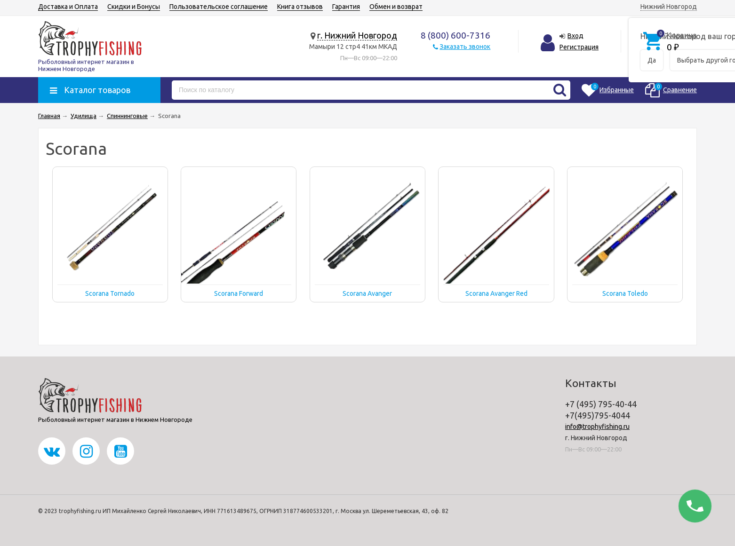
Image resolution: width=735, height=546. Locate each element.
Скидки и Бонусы (133, 6)
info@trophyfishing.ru (597, 426)
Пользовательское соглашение (218, 6)
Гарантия (346, 6)
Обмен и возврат (396, 6)
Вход (575, 36)
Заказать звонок (464, 46)
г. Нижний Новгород (357, 35)
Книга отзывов (300, 6)
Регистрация (579, 47)
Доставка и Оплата (68, 6)
